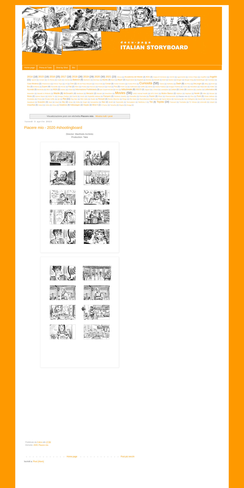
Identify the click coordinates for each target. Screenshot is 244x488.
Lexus (173, 89)
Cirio (72, 84)
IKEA (55, 89)
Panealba (132, 96)
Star (103, 102)
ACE (148, 77)
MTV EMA (154, 93)
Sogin (85, 102)
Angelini (213, 77)
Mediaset (80, 93)
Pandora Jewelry (120, 96)
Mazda (57, 93)
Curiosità (145, 83)
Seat (50, 102)
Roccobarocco (145, 99)
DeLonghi (197, 84)
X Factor (104, 105)
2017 (63, 76)
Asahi (59, 80)
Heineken (193, 87)
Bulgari (179, 80)
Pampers (106, 96)
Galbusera (133, 87)
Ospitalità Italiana (94, 96)
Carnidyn (211, 80)
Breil (164, 80)
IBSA (48, 89)
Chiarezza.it (46, 84)
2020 (97, 76)
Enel (212, 84)
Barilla (105, 80)
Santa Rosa (210, 99)
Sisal (57, 102)
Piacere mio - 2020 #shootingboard (53, 127)
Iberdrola (40, 89)
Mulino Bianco (167, 93)
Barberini (87, 80)
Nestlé (197, 93)
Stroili (111, 102)
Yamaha (113, 105)
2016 (52, 76)
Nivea (29, 96)
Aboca (119, 77)
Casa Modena (32, 84)
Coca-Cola (98, 84)
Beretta (148, 80)
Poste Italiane (209, 96)
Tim (151, 102)
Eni (28, 86)
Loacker (199, 89)
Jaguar (147, 89)
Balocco (76, 80)
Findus (84, 87)
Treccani (173, 102)
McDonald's (68, 93)
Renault (101, 99)
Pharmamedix (170, 96)
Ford (109, 87)
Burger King (189, 80)
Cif (66, 84)
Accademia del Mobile (134, 77)
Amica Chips (192, 77)
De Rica (187, 84)
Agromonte (181, 77)
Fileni (77, 87)
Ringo (124, 99)
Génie (150, 87)
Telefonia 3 (142, 102)
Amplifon (203, 77)
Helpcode (203, 87)
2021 (108, 76)
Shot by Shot (62, 67)
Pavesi (152, 96)
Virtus (54, 105)
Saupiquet (30, 102)
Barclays (96, 80)
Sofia (78, 102)
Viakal (40, 105)
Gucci (185, 87)
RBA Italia (84, 99)
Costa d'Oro (132, 84)
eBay (206, 84)
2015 (41, 76)
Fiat (70, 86)
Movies (120, 93)
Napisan (188, 93)
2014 (30, 76)
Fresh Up (123, 87)
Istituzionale (126, 89)
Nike (204, 93)
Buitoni (171, 80)
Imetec (62, 89)
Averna (67, 80)
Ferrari (63, 87)
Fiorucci (92, 87)
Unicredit (203, 102)
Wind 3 (95, 105)
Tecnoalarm (131, 102)
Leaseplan (164, 89)
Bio (73, 67)
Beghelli (140, 80)
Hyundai (30, 89)
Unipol (212, 102)
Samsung (177, 99)
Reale (93, 99)
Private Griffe (49, 99)
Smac (71, 102)
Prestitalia (30, 99)
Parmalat (142, 96)
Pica (192, 96)
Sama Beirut (166, 99)
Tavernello (119, 102)
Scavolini (41, 102)
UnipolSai (31, 105)
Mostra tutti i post (104, 116)
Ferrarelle (54, 87)
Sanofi (200, 99)
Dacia (162, 84)
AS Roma (50, 80)
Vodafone (63, 105)
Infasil (70, 89)
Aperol (33, 80)
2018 (74, 76)
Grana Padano (160, 87)
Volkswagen (75, 105)
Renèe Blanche (113, 99)
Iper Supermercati (106, 89)
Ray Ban (74, 99)
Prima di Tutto (45, 67)
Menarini (89, 93)
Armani (41, 80)
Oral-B (74, 96)
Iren (117, 89)
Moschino (108, 93)
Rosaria (156, 99)
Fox (115, 86)
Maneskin (30, 93)
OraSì (82, 96)
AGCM (171, 77)
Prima (39, 99)
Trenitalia (182, 102)
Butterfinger (200, 80)
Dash (178, 83)
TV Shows (193, 102)
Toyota (160, 101)
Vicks (47, 105)
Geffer (142, 87)
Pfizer (160, 96)
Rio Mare (133, 99)
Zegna (121, 105)
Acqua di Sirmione (159, 77)
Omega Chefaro (63, 96)
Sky (63, 102)
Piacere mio (43, 445)
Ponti (199, 96)
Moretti (99, 93)
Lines (181, 89)
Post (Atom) (38, 461)
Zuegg (129, 105)
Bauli (113, 80)
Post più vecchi (127, 456)
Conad (108, 84)
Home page (29, 67)
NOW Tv (51, 96)
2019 (86, 76)
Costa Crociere (119, 84)
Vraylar (86, 105)
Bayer (120, 80)
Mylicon (179, 93)
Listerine (190, 89)
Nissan (211, 93)
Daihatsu (170, 84)
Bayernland (130, 80)
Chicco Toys (57, 84)
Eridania (36, 87)
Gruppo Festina (174, 87)
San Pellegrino (189, 99)
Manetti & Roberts (43, 93)
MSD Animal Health (140, 93)
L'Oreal (155, 89)
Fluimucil (101, 87)
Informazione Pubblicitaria (85, 89)
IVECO (138, 89)
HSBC (212, 87)
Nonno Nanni (40, 96)
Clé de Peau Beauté (84, 84)
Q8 (58, 99)
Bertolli (156, 80)
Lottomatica (209, 89)
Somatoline (94, 102)
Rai (64, 99)
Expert (44, 86)
